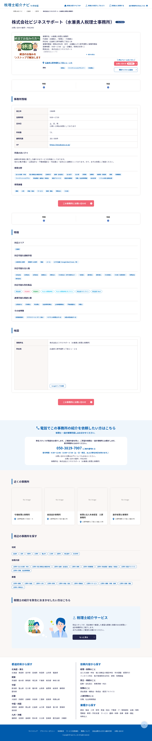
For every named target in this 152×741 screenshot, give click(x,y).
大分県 (41, 718)
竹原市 (29, 554)
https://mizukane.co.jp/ (60, 144)
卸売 (97, 710)
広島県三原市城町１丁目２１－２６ (58, 62)
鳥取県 (14, 707)
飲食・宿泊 (105, 710)
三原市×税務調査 (88, 566)
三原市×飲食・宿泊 (64, 583)
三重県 (41, 699)
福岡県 (14, 718)
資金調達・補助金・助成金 (90, 691)
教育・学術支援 (93, 713)
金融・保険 (134, 710)
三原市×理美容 (78, 583)
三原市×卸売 (51, 583)
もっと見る (83, 637)
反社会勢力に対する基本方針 (102, 731)
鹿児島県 (56, 718)
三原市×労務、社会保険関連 (21, 570)
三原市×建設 (17, 583)
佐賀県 (21, 718)
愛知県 (14, 691)
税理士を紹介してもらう (95, 6)
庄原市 (59, 554)
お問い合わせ (118, 731)
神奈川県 (56, 680)
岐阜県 (55, 688)
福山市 (44, 554)
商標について (85, 731)
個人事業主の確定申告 (104, 672)
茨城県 (14, 680)
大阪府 (14, 699)
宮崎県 (48, 718)
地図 (108, 83)
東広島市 (66, 554)
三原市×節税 (75, 566)
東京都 (48, 680)
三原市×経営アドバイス (128, 566)
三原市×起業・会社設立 (61, 566)
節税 (113, 676)
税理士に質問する (116, 6)
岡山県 (28, 707)
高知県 (14, 710)
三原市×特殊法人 (18, 587)
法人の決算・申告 (87, 672)
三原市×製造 (28, 583)
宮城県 (34, 672)
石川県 (28, 688)
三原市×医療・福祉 (125, 583)
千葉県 (41, 680)
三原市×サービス (91, 583)
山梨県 (41, 688)
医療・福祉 (129, 713)
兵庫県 (28, 699)
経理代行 (126, 672)
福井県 (34, 688)
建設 (82, 710)
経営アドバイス (109, 691)
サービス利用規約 (72, 731)
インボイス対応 (86, 676)
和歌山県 (56, 699)
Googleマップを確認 (58, 386)
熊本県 (34, 718)
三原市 (37, 11)
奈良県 (34, 699)
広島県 (29, 11)
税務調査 (119, 676)
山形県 (48, 672)
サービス (104, 713)
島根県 (21, 707)
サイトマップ (33, 731)
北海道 (14, 672)
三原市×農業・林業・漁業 (108, 583)
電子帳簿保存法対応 (101, 676)
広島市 (15, 554)
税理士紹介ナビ (17, 11)
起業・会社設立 (86, 683)
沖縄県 (64, 718)
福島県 (55, 672)
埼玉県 (34, 680)
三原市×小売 (40, 583)
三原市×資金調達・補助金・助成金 (107, 566)
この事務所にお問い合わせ (74, 203)
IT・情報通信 (123, 710)
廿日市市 (75, 554)
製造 (87, 710)
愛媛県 (62, 707)
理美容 (82, 713)
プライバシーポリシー (47, 731)
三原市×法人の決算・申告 (21, 566)
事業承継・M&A (100, 683)
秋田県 (41, 672)
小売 (92, 710)
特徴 (44, 83)
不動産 (113, 710)
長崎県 (28, 718)
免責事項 (61, 731)
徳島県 (48, 707)
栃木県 (21, 680)
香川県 (55, 707)
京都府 (21, 699)
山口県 (41, 707)
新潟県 (14, 688)
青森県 (21, 672)
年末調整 (118, 672)
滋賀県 (48, 699)
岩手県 (28, 672)
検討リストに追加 (126, 69)
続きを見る (91, 54)
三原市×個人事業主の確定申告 (41, 566)
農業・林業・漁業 (116, 713)
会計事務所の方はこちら (137, 6)
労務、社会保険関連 (88, 699)
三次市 (51, 554)
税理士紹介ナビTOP (72, 6)
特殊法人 (83, 716)
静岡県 (62, 688)
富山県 (21, 688)
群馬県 (28, 680)
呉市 (22, 554)
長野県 (48, 688)
